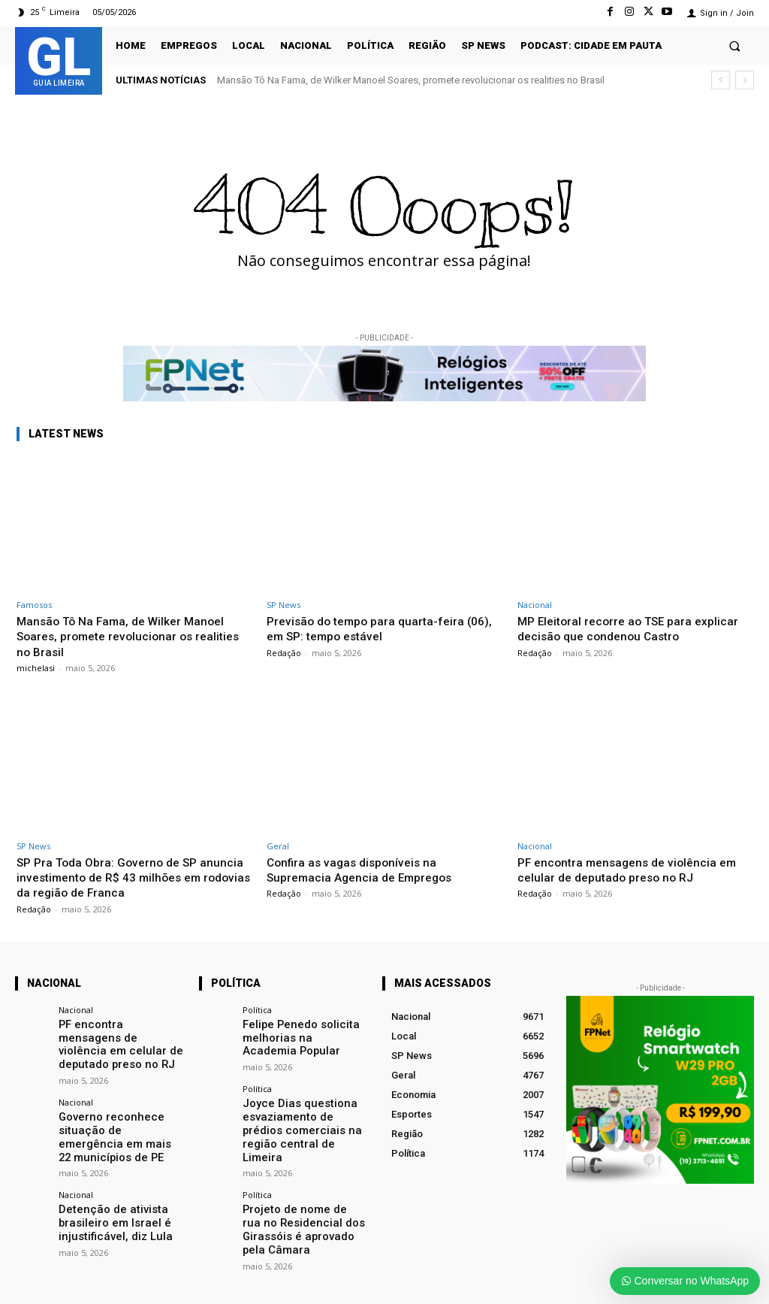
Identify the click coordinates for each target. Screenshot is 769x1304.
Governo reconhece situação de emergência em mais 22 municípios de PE (116, 1116)
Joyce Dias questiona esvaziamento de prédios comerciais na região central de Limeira (300, 1116)
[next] (744, 80)
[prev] (720, 80)
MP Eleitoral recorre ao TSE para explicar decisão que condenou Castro (627, 628)
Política (257, 1010)
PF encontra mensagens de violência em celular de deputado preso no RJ (633, 870)
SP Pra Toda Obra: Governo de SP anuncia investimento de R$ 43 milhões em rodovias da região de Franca (129, 877)
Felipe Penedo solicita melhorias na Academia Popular (295, 1035)
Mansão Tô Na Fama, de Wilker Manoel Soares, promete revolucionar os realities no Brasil (411, 80)
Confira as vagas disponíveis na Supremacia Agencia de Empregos (366, 870)
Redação (284, 652)
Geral (278, 846)
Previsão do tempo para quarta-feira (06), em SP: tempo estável (371, 628)
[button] (735, 45)
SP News (283, 605)
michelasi (36, 667)
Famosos (34, 605)
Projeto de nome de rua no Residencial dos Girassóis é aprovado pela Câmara (305, 1195)
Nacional (534, 605)
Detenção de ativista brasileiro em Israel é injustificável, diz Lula (106, 1195)
